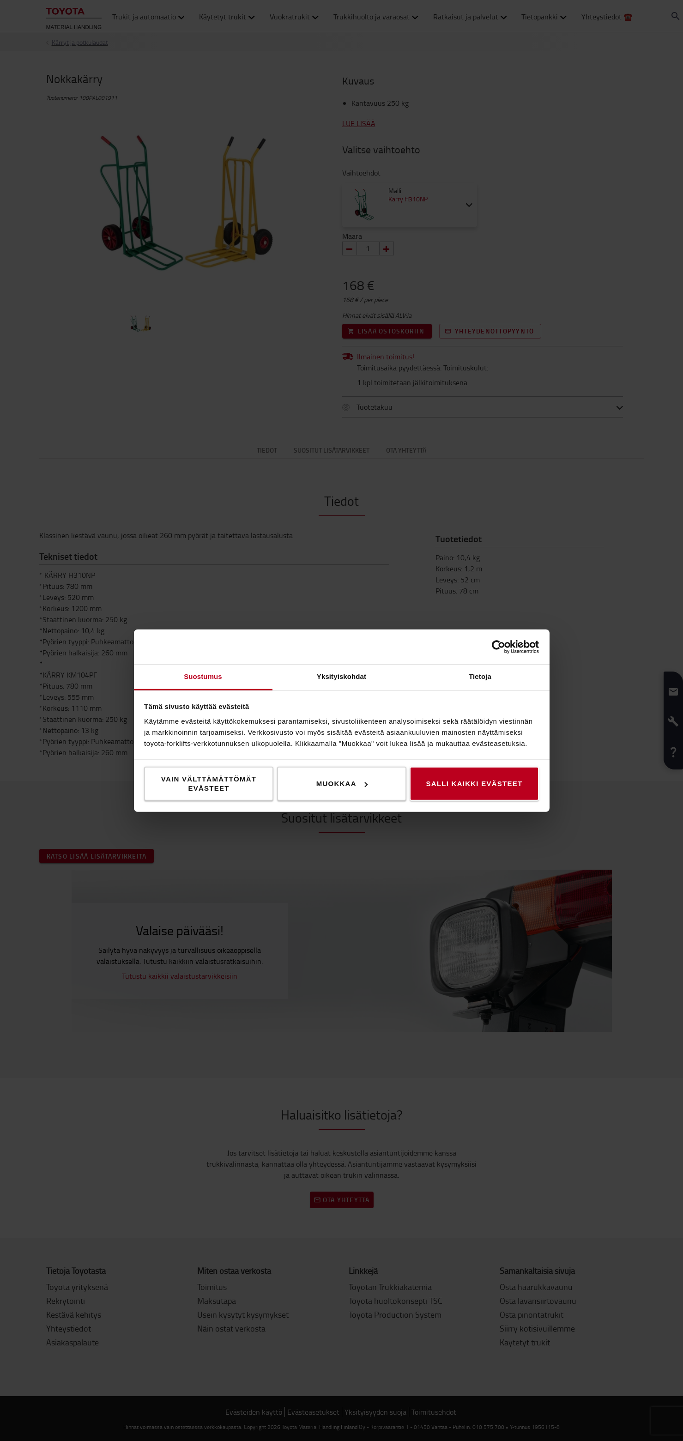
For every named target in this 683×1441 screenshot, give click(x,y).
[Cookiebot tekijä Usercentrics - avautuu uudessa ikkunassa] (498, 647)
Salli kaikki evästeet (474, 783)
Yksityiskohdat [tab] (341, 676)
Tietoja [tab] (480, 676)
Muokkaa (342, 783)
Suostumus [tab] (203, 676)
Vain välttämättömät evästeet (209, 783)
